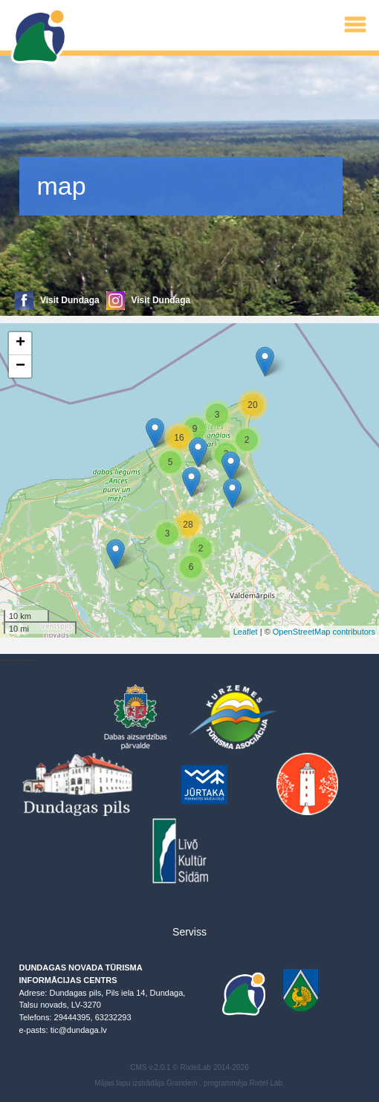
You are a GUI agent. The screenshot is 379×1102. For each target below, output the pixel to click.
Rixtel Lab (266, 1083)
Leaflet (245, 631)
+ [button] (20, 343)
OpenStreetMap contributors (324, 631)
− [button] (20, 366)
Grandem (182, 1083)
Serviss (189, 932)
